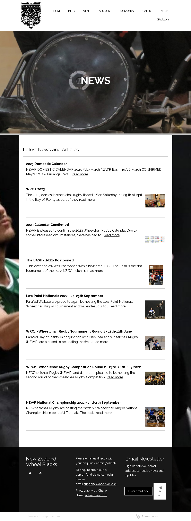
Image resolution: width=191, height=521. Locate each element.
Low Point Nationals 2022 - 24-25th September (64, 296)
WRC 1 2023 (35, 189)
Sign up (160, 491)
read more (80, 174)
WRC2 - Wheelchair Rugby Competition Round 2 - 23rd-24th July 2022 (83, 367)
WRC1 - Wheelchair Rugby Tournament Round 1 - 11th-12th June (79, 331)
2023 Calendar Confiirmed (47, 225)
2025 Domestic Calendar (46, 164)
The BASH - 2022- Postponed (50, 260)
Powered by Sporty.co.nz (44, 516)
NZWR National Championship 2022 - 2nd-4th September (73, 402)
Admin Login (147, 516)
